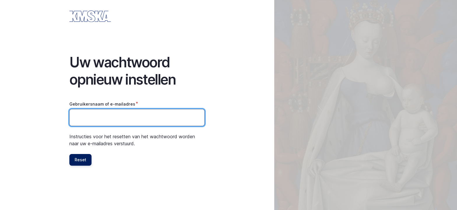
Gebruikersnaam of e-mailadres (102, 104)
